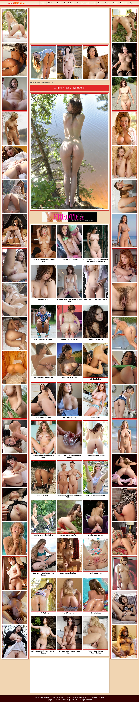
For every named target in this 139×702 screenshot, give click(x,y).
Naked (16, 2)
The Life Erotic (99, 698)
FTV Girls (78, 698)
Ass (87, 3)
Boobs (100, 3)
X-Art (73, 698)
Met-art (37, 698)
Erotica (107, 3)
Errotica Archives (50, 698)
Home (43, 3)
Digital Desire (85, 698)
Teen (93, 3)
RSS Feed (51, 3)
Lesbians (123, 3)
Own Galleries (69, 3)
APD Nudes (67, 698)
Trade (59, 3)
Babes (115, 3)
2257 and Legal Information (84, 700)
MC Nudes (60, 698)
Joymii (93, 698)
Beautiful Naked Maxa (45, 82)
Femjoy (42, 698)
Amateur (80, 3)
